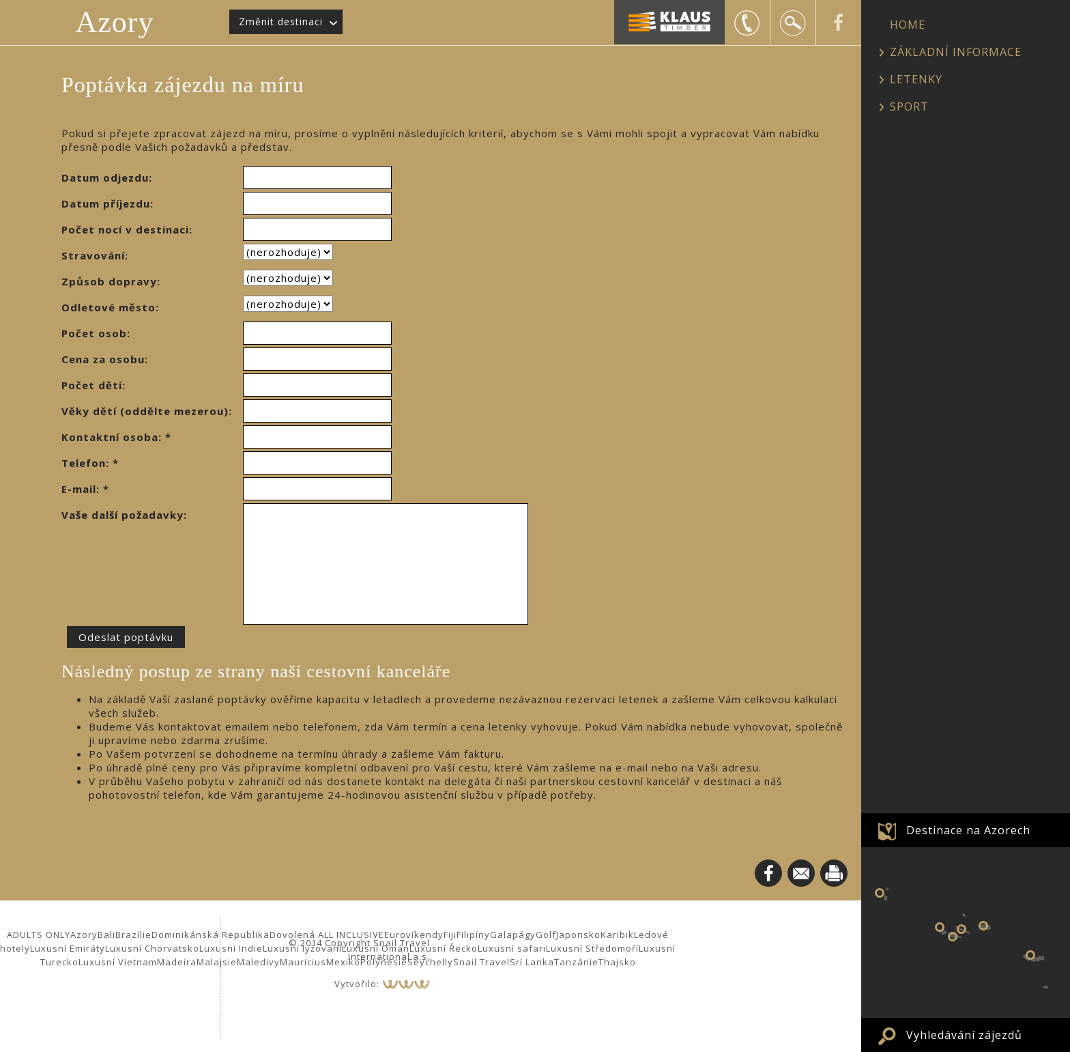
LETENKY (916, 79)
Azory (115, 22)
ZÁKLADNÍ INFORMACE (956, 51)
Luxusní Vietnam (117, 962)
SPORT (909, 106)
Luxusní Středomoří (592, 948)
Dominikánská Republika (210, 934)
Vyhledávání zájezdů (964, 1034)
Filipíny (473, 934)
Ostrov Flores (879, 893)
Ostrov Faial (939, 927)
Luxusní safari (512, 948)
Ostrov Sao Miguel (1030, 955)
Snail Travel (481, 962)
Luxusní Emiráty (67, 948)
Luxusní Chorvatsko (152, 948)
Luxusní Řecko (443, 948)
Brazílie (133, 934)
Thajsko (617, 962)
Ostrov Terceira (983, 925)
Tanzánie (576, 962)
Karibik (617, 934)
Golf (546, 934)
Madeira (177, 962)
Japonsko (578, 934)
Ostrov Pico (952, 936)
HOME (907, 24)
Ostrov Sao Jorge (961, 929)
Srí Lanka (532, 962)
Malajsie (217, 962)
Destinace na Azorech (968, 830)
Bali (106, 934)
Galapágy (513, 934)
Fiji (450, 934)
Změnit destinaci (281, 21)
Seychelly (430, 962)
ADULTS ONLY (38, 934)
